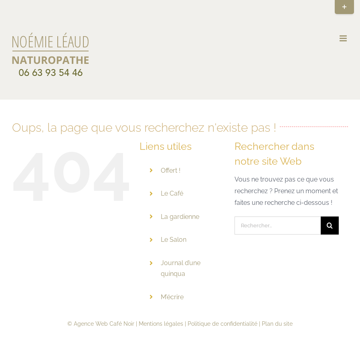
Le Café (172, 193)
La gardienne (180, 217)
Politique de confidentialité (222, 324)
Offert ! (170, 170)
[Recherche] (330, 225)
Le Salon (173, 239)
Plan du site (277, 324)
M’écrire (172, 297)
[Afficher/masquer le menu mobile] (344, 38)
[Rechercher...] (277, 225)
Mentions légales (161, 324)
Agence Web (91, 324)
